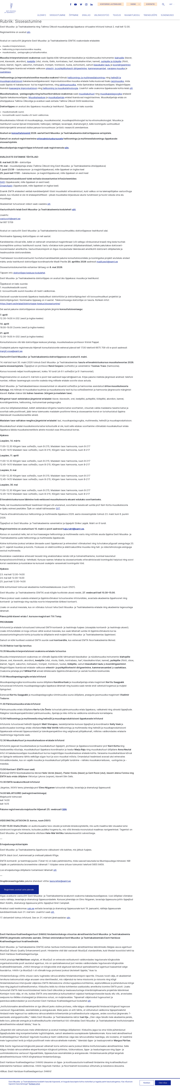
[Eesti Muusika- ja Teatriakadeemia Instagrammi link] (86, 4)
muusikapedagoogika (111, 94)
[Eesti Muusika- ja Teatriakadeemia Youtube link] (75, 4)
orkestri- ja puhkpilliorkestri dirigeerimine (66, 68)
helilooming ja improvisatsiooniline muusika (21, 49)
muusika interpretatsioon (13, 46)
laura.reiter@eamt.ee (60, 881)
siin (28, 32)
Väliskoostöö (101, 15)
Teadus (117, 15)
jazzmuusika (117, 81)
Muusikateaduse (36, 97)
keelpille (31, 61)
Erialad (86, 15)
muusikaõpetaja (56, 97)
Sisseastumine (57, 15)
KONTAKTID (150, 4)
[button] (163, 4)
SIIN (64, 809)
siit (131, 88)
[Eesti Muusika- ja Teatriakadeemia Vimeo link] (81, 4)
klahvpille (119, 57)
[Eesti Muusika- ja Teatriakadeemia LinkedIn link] (91, 4)
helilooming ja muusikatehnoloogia (60, 88)
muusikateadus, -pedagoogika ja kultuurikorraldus (24, 52)
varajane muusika (116, 68)
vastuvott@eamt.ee (10, 218)
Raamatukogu (132, 15)
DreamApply (6, 185)
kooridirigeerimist (122, 65)
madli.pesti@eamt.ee (107, 261)
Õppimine (73, 15)
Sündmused (167, 15)
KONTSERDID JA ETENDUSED (110, 4)
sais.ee (30, 908)
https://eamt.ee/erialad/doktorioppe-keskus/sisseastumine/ (30, 303)
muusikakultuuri (87, 94)
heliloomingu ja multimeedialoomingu (86, 77)
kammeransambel (97, 68)
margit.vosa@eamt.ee (11, 351)
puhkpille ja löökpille (111, 61)
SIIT (58, 508)
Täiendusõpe (150, 15)
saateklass (5, 72)
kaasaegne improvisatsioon (23, 88)
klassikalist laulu (102, 65)
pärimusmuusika (68, 84)
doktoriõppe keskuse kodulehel (29, 273)
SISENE (133, 4)
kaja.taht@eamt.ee (73, 529)
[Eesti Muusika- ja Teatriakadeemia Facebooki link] (71, 4)
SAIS (2, 182)
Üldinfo (41, 15)
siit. (52, 912)
